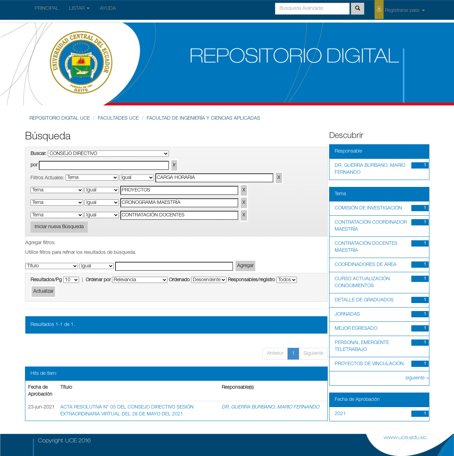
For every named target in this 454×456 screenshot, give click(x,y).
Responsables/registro (251, 280)
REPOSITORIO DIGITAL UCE (59, 118)
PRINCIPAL (47, 8)
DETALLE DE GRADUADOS (364, 300)
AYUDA (108, 8)
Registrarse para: (400, 9)
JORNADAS (347, 314)
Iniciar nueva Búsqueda (59, 227)
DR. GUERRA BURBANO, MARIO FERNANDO (270, 407)
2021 (340, 414)
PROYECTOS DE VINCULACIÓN (369, 364)
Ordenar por (98, 280)
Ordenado (179, 280)
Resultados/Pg (46, 280)
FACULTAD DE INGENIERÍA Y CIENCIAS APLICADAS (203, 118)
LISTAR (79, 8)
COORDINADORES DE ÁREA (365, 265)
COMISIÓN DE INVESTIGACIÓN (368, 208)
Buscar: (38, 154)
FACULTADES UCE (118, 118)
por (34, 165)
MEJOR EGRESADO (356, 328)
